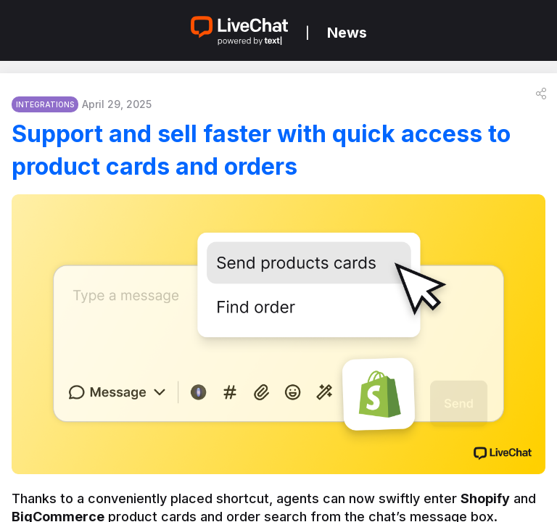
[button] (541, 93)
